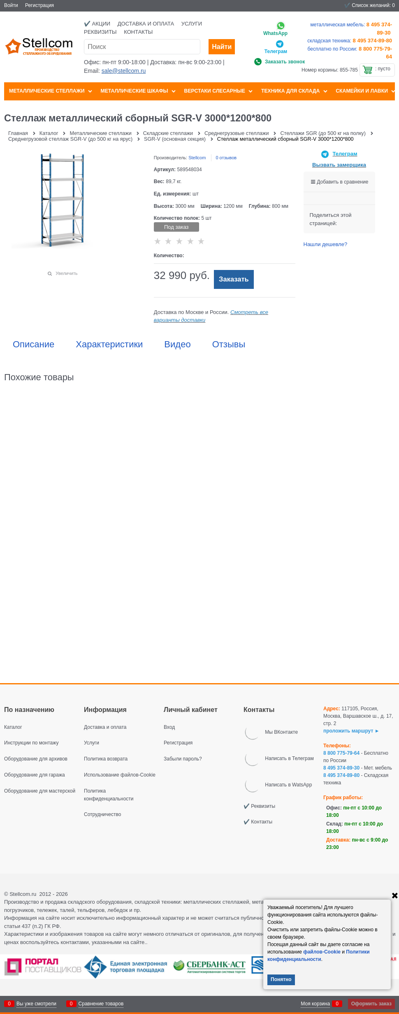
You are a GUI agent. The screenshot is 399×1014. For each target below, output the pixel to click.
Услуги (191, 24)
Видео (177, 344)
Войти (11, 5)
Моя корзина (315, 1003)
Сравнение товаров (101, 1003)
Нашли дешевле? (326, 244)
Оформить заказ (371, 1004)
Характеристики (109, 344)
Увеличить (66, 273)
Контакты (138, 32)
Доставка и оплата (146, 24)
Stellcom (197, 157)
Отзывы (229, 344)
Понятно (281, 979)
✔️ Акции (97, 24)
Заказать (234, 279)
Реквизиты (100, 32)
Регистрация (39, 5)
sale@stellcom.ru (124, 70)
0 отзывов (226, 157)
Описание (33, 344)
